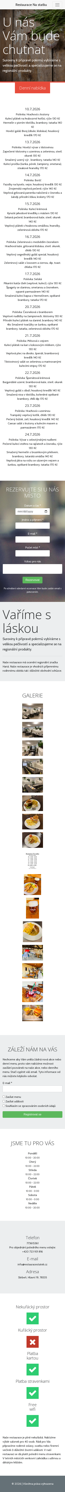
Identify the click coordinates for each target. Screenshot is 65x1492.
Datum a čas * (32, 505)
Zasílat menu (13, 1097)
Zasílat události (15, 1101)
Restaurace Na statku (31, 5)
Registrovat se (32, 1114)
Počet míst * (32, 547)
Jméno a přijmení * (33, 519)
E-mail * (32, 533)
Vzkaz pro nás (32, 561)
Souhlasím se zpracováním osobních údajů (30, 1106)
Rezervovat (32, 579)
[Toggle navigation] (57, 4)
